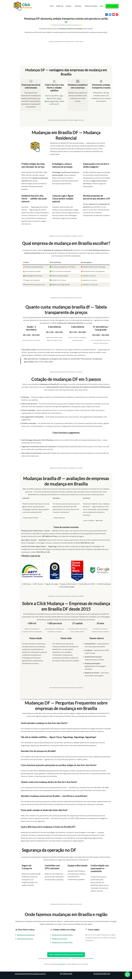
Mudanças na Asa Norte (26, 932)
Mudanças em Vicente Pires (62, 940)
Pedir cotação (112, 6)
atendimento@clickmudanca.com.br (30, 971)
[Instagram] (117, 14)
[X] (110, 14)
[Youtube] (113, 14)
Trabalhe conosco (91, 6)
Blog (101, 6)
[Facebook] (106, 14)
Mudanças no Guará (59, 936)
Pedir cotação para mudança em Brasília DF (66, 952)
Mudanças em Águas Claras (62, 932)
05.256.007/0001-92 (102, 971)
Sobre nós (59, 6)
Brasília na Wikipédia (60, 961)
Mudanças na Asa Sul (25, 936)
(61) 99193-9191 (66, 971)
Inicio (52, 6)
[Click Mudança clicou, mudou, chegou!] (23, 6)
